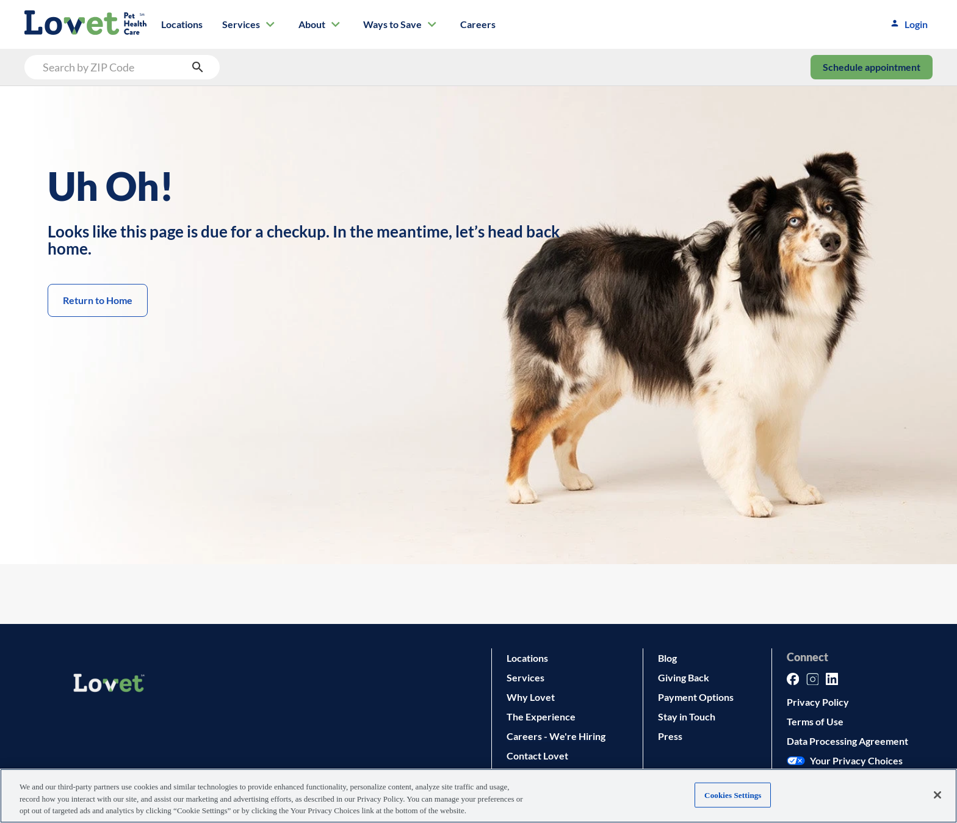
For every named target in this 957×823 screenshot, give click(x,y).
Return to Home (97, 300)
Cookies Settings (732, 794)
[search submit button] (198, 67)
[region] (478, 796)
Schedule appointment (872, 67)
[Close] (937, 794)
